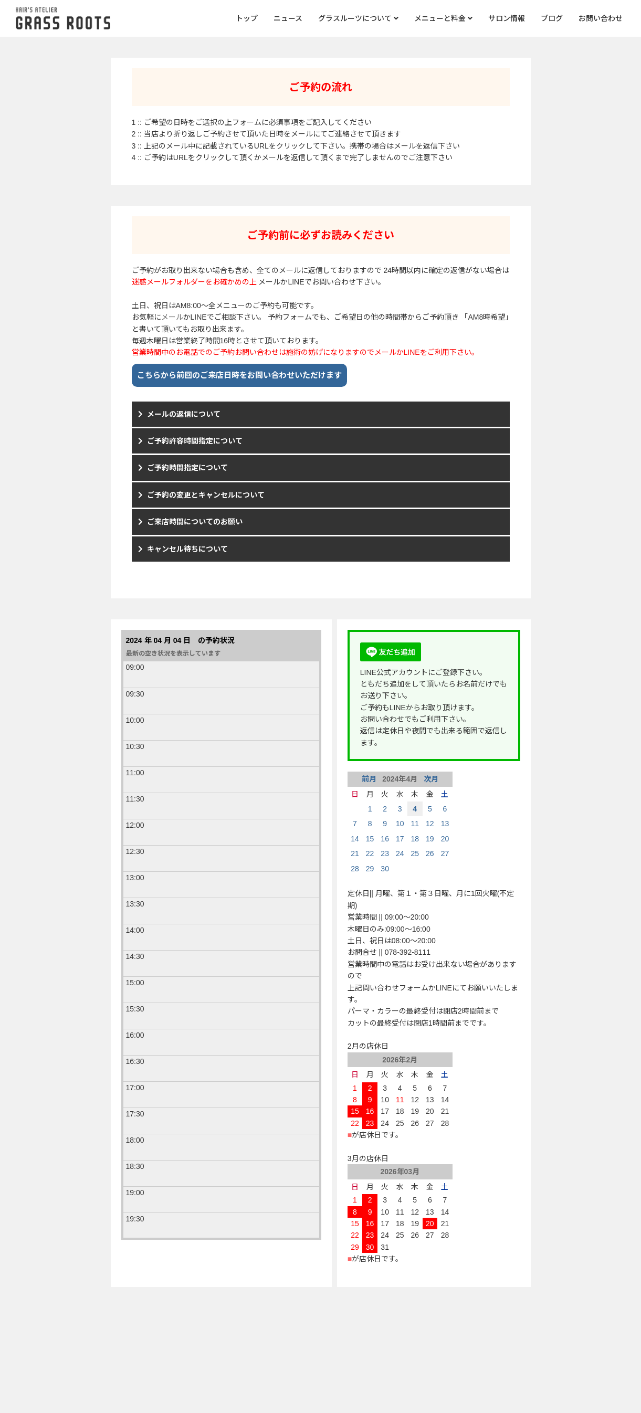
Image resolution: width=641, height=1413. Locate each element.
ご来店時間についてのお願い (195, 522)
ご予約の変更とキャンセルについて (206, 495)
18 (415, 839)
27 (445, 853)
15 (370, 839)
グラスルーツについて (358, 18)
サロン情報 (506, 18)
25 (415, 853)
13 (445, 823)
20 (445, 839)
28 (355, 868)
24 (400, 853)
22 (370, 853)
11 (415, 823)
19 (430, 839)
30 (385, 868)
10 (400, 823)
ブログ (552, 18)
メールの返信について (183, 414)
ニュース (288, 18)
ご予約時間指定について (187, 467)
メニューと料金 (443, 18)
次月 (430, 779)
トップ (247, 18)
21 (355, 853)
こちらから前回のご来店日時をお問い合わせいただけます (239, 375)
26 (430, 853)
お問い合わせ (601, 18)
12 (430, 823)
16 (385, 839)
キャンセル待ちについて (187, 549)
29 (370, 868)
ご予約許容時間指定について (195, 441)
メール (172, 317)
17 (400, 839)
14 (355, 839)
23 (385, 853)
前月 (370, 779)
